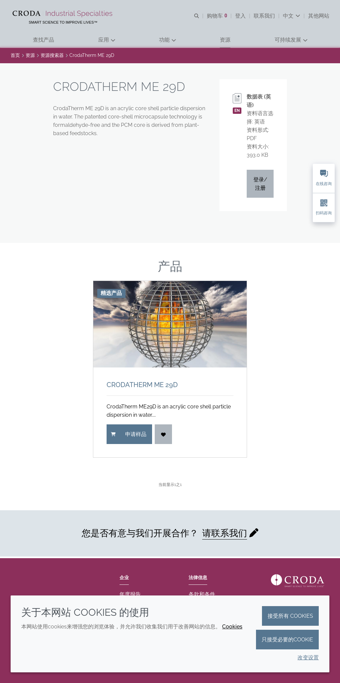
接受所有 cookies (290, 616)
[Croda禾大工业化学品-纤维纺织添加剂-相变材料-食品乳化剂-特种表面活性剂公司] (63, 14)
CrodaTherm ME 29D (142, 386)
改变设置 (308, 657)
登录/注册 (260, 185)
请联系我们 (224, 535)
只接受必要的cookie (287, 639)
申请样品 (128, 436)
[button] (43, 40)
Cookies (232, 626)
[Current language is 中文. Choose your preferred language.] (291, 16)
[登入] (163, 436)
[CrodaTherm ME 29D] (170, 326)
